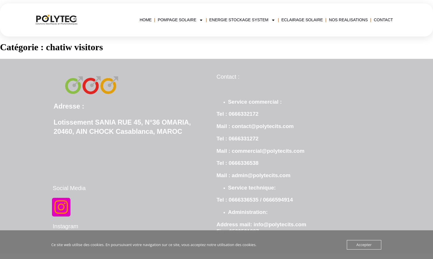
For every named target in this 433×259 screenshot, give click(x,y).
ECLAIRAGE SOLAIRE (302, 20)
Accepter (364, 244)
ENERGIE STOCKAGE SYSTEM (242, 20)
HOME (146, 20)
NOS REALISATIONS (348, 20)
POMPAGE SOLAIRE (180, 20)
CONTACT (383, 20)
